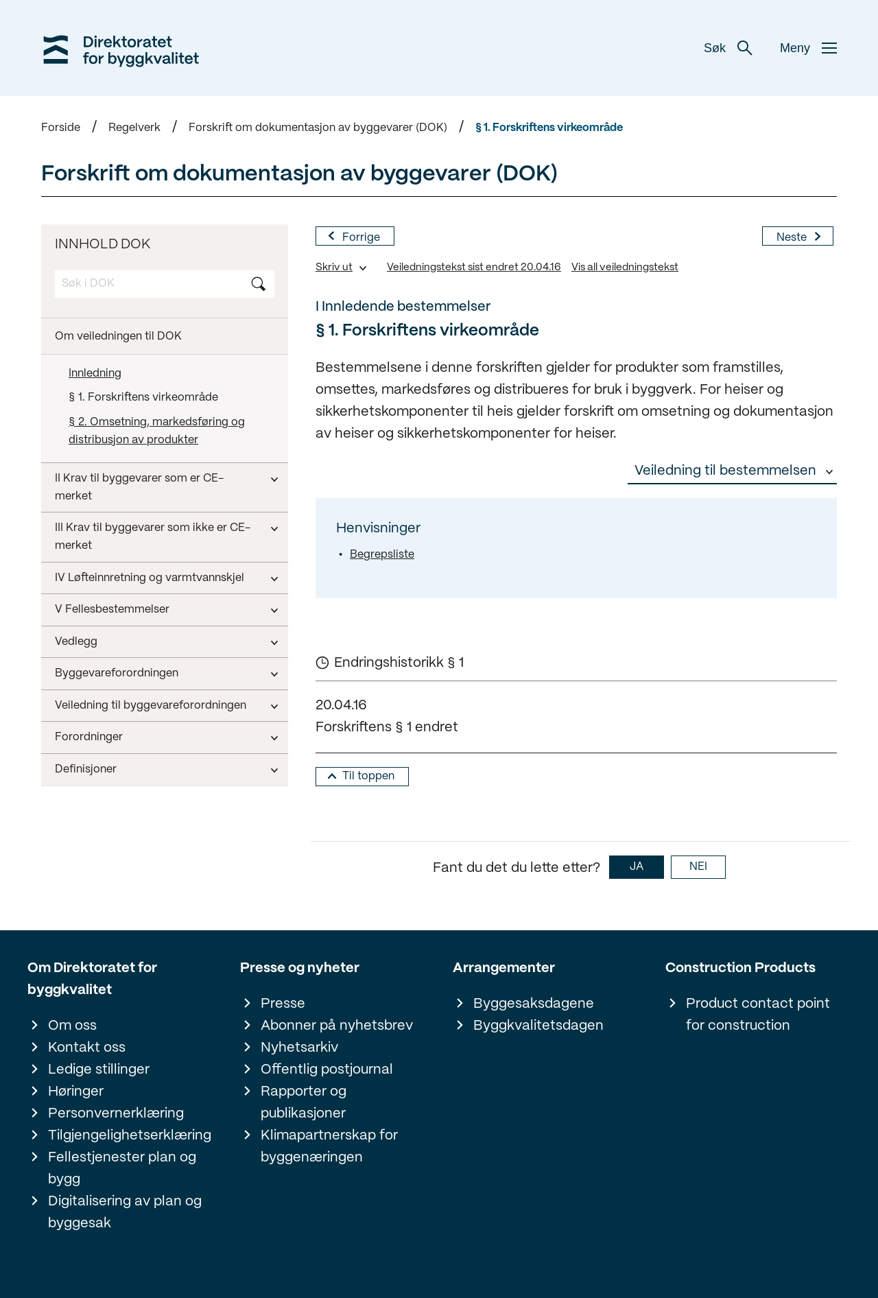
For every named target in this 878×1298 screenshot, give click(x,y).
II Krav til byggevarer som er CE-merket (139, 487)
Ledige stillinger (99, 1069)
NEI (698, 867)
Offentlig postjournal (327, 1069)
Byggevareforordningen (116, 673)
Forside (60, 128)
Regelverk (134, 128)
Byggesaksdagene (533, 1004)
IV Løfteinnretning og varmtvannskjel (149, 578)
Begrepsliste (382, 555)
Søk (728, 48)
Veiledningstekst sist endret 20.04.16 (474, 267)
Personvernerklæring (116, 1113)
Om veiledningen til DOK (118, 336)
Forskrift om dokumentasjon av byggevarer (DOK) (318, 128)
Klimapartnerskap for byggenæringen (329, 1146)
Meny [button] (808, 48)
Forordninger (89, 737)
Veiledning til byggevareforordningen (150, 705)
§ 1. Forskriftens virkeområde (549, 128)
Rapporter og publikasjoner (303, 1102)
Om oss (72, 1025)
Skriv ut (334, 267)
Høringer (76, 1091)
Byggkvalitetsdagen (538, 1025)
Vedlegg (76, 642)
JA (636, 867)
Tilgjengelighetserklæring (129, 1135)
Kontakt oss (87, 1047)
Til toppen (368, 776)
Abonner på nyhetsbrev (337, 1025)
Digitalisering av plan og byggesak (125, 1212)
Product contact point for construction (758, 1015)
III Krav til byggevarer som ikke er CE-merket (152, 537)
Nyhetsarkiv (299, 1047)
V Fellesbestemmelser (112, 609)
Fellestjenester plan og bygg (122, 1168)
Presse (283, 1004)
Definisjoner (86, 769)
